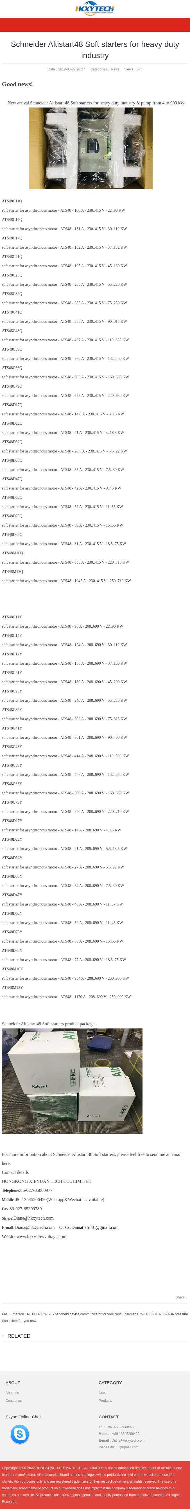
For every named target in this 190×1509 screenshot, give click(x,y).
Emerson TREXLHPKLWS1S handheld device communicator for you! (62, 1314)
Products (105, 1401)
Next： (120, 1314)
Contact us (14, 1401)
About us (12, 1393)
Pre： (6, 1314)
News (115, 69)
